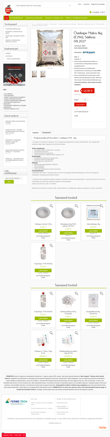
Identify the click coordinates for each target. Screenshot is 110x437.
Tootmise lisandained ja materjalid (67, 24)
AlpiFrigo (8, 56)
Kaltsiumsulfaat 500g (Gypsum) (68, 313)
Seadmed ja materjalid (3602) (13, 32)
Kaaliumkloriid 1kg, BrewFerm (93, 313)
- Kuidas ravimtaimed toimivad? (12, 99)
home (33, 24)
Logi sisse (87, 4)
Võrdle (76, 116)
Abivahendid (53, 24)
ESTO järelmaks (9, 95)
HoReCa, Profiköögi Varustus (76, 18)
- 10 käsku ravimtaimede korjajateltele (14, 100)
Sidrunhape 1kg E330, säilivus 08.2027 (68, 225)
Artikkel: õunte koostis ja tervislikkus (14, 97)
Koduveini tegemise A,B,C (11, 109)
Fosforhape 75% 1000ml (43, 264)
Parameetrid (46, 133)
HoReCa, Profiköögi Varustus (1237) (12, 41)
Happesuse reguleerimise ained (86, 24)
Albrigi (8, 53)
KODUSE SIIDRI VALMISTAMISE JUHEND (15, 123)
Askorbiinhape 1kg (93, 224)
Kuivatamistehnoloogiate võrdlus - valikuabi (15, 151)
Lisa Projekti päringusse (81, 111)
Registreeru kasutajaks (98, 4)
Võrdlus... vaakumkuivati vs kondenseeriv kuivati (15, 160)
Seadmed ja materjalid (33, 18)
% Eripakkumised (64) (12, 29)
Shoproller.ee (103, 427)
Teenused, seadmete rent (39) (15, 36)
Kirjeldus (36, 133)
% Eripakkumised (16, 18)
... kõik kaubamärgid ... (13, 59)
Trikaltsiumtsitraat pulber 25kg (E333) (68, 352)
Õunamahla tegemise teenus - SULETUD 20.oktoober (15, 142)
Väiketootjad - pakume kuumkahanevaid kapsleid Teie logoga (15, 132)
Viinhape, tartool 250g (43, 224)
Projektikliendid (62, 408)
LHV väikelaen (8, 94)
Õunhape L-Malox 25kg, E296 (43, 352)
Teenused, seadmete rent (54, 18)
